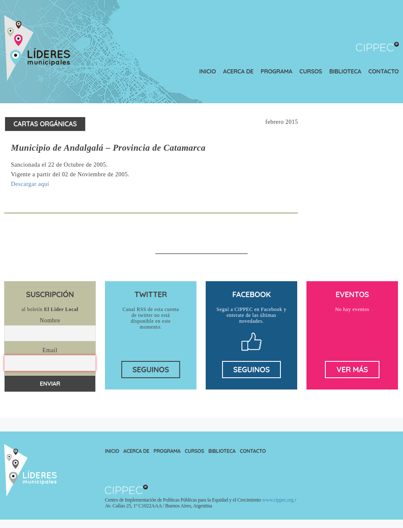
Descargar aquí (30, 184)
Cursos (310, 71)
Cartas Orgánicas (45, 124)
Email (50, 350)
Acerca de (238, 71)
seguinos (151, 369)
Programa (276, 71)
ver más (352, 369)
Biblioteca (345, 71)
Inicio (207, 71)
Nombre (50, 320)
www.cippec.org (278, 500)
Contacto (383, 71)
